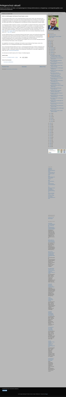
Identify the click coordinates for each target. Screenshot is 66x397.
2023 (50, 46)
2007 (50, 146)
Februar (51, 119)
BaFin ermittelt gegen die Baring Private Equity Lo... (56, 61)
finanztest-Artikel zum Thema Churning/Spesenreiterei (51, 197)
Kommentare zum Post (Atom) (11, 69)
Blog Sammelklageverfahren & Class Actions (51, 177)
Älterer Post (42, 66)
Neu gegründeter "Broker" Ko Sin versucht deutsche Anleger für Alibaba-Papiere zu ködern (51, 271)
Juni (51, 115)
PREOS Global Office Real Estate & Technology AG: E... (56, 81)
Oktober (51, 50)
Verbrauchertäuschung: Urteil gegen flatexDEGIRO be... (56, 96)
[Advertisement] (53, 160)
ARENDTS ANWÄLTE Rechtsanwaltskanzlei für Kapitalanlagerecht (51, 170)
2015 (50, 134)
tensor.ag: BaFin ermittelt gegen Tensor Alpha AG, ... (56, 88)
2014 (50, 135)
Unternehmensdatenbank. (14, 50)
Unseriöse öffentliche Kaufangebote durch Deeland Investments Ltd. (51, 313)
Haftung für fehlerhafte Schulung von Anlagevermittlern (51, 285)
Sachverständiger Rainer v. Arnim (51, 194)
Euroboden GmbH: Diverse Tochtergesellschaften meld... (55, 76)
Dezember (52, 47)
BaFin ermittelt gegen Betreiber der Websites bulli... (56, 63)
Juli (51, 113)
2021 (50, 124)
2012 (50, 138)
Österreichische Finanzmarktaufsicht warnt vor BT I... (56, 58)
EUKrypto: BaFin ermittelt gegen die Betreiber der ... (56, 101)
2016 (50, 132)
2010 (50, 141)
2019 (50, 127)
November (52, 49)
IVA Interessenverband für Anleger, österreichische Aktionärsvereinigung (51, 189)
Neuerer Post (5, 66)
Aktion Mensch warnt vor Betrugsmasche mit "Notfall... (55, 73)
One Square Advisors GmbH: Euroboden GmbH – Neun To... (56, 56)
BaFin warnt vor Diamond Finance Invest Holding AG (51, 240)
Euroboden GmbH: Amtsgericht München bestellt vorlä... (55, 91)
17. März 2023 (9, 32)
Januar (51, 121)
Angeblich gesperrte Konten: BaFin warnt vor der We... (56, 66)
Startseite (24, 66)
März (51, 118)
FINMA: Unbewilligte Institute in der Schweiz (50, 299)
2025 (50, 43)
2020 (50, 126)
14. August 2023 (11, 30)
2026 (50, 41)
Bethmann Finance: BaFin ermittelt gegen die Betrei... (56, 111)
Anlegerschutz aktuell (10, 5)
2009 (50, 143)
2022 (50, 123)
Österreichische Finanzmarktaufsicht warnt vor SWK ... (56, 106)
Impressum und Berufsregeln (51, 218)
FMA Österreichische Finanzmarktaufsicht (51, 184)
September (52, 52)
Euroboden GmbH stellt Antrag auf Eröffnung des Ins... (56, 93)
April (51, 116)
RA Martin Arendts (52, 34)
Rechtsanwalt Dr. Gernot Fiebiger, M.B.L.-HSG (55, 37)
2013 (50, 137)
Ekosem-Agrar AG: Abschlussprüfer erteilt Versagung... (56, 78)
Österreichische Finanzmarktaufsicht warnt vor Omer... (56, 103)
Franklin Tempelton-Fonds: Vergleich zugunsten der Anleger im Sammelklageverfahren (51, 344)
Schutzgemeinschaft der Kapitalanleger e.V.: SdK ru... (55, 83)
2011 (50, 140)
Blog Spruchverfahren (51, 181)
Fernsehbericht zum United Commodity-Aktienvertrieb (51, 329)
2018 (50, 129)
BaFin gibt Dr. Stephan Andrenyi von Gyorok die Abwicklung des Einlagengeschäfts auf (51, 254)
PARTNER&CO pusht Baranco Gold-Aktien (51, 359)
